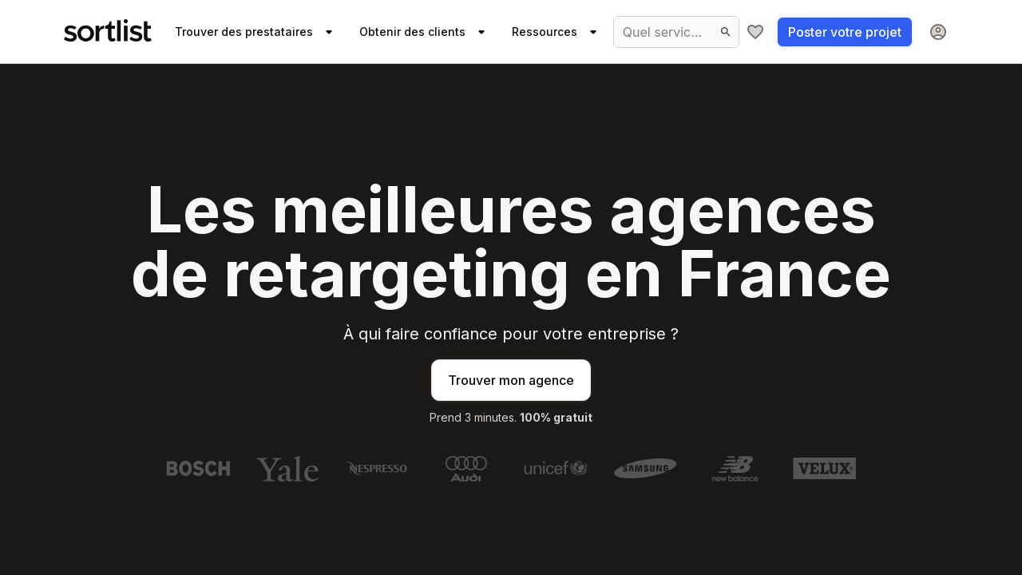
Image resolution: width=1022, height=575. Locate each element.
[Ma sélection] (755, 32)
